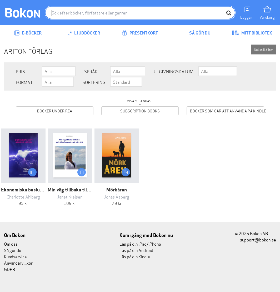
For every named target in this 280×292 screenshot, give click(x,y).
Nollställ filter (263, 49)
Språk (91, 71)
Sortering (93, 82)
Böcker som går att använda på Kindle (227, 110)
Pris (20, 71)
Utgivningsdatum (173, 71)
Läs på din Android (136, 250)
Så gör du (196, 33)
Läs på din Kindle (134, 256)
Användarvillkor (18, 263)
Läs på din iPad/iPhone (140, 244)
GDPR (9, 269)
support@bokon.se (255, 239)
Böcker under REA (54, 110)
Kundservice (15, 256)
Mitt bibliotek (252, 33)
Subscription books (140, 110)
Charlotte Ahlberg (23, 197)
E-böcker (28, 33)
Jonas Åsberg (116, 197)
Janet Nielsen (69, 197)
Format (24, 82)
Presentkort (140, 33)
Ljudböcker (84, 33)
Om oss (11, 244)
